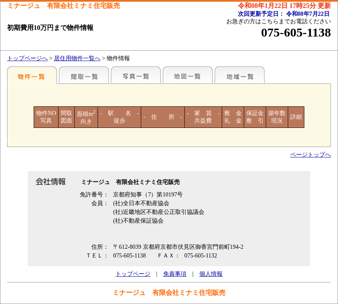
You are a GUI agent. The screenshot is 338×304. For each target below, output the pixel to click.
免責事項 (174, 274)
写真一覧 (136, 74)
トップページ (132, 274)
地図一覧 (188, 74)
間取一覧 (84, 74)
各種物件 (32, 74)
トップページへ (27, 58)
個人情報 (211, 274)
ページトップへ (310, 155)
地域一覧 (240, 74)
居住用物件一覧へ (77, 58)
